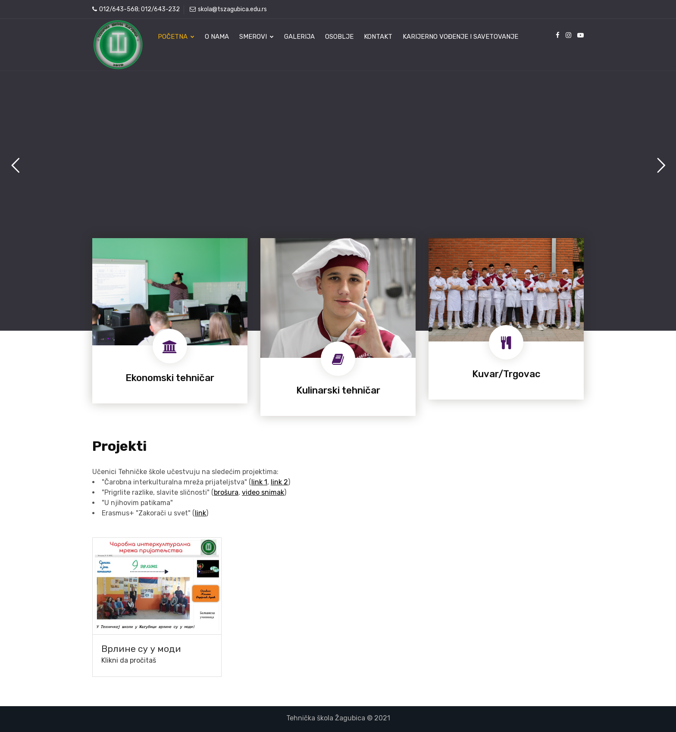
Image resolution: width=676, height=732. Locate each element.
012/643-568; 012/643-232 (136, 9)
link (200, 513)
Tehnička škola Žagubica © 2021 (338, 718)
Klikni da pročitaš (128, 660)
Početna (176, 36)
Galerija (299, 36)
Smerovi (256, 36)
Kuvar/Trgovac (506, 374)
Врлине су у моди (141, 648)
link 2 (279, 482)
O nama (217, 36)
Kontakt (378, 36)
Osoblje (339, 36)
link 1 (259, 482)
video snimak (263, 492)
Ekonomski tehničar (169, 378)
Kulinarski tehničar (338, 390)
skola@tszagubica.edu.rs (228, 9)
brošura (226, 492)
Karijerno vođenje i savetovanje (460, 36)
